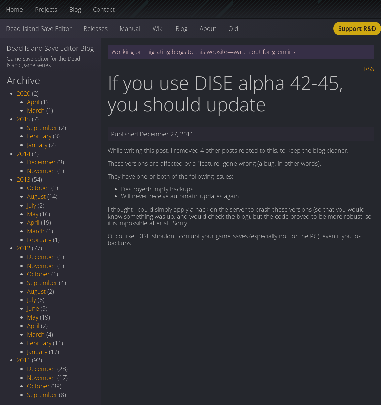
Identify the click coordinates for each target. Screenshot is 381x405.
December (41, 162)
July (31, 205)
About (208, 28)
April (33, 102)
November (41, 171)
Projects (46, 9)
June (33, 308)
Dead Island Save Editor (39, 28)
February (39, 136)
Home (14, 9)
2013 (23, 179)
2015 (23, 119)
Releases (96, 28)
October (38, 188)
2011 (23, 360)
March (36, 110)
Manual (130, 28)
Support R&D (357, 28)
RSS (369, 69)
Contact (104, 9)
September (42, 128)
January (37, 145)
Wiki (158, 28)
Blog (75, 9)
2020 (23, 93)
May (32, 214)
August (36, 196)
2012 (23, 248)
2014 (23, 154)
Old (233, 28)
